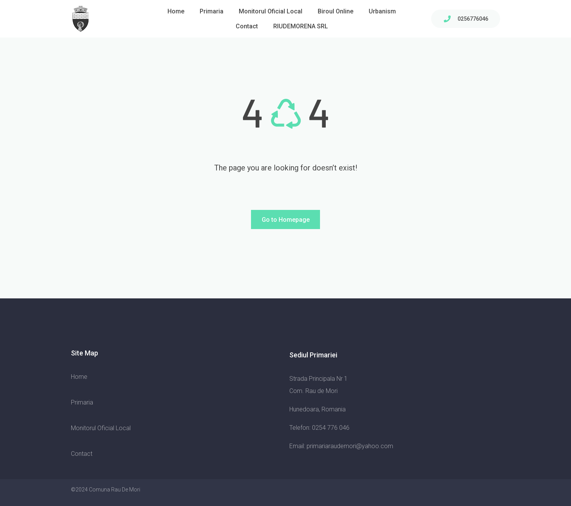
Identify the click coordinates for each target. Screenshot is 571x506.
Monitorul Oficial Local (270, 11)
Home (175, 11)
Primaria (211, 11)
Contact (247, 26)
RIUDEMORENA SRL (300, 26)
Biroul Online (335, 11)
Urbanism (382, 11)
